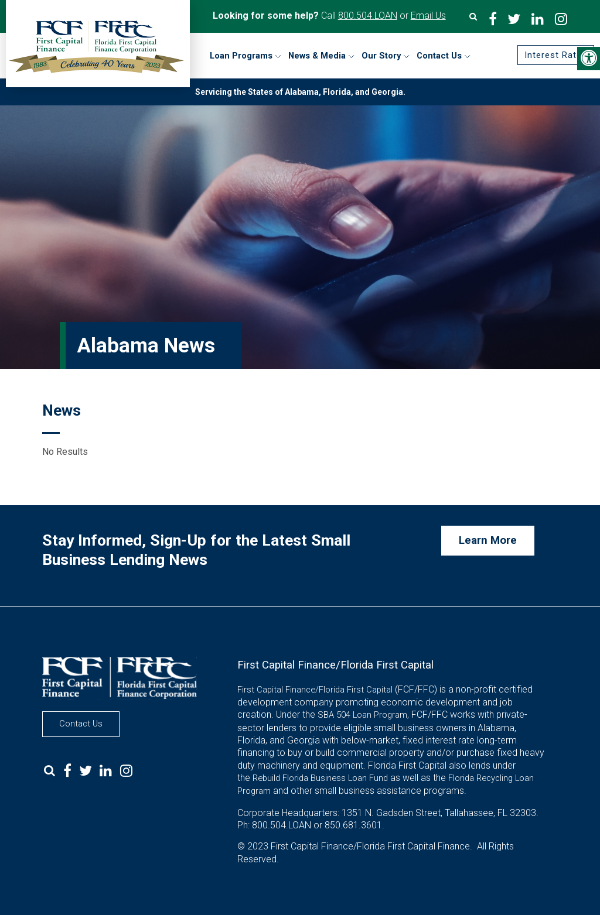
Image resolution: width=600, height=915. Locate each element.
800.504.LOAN (367, 15)
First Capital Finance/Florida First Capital (315, 689)
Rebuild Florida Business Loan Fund (320, 778)
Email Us (428, 15)
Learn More (488, 540)
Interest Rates (555, 55)
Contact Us (81, 723)
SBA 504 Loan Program (362, 715)
